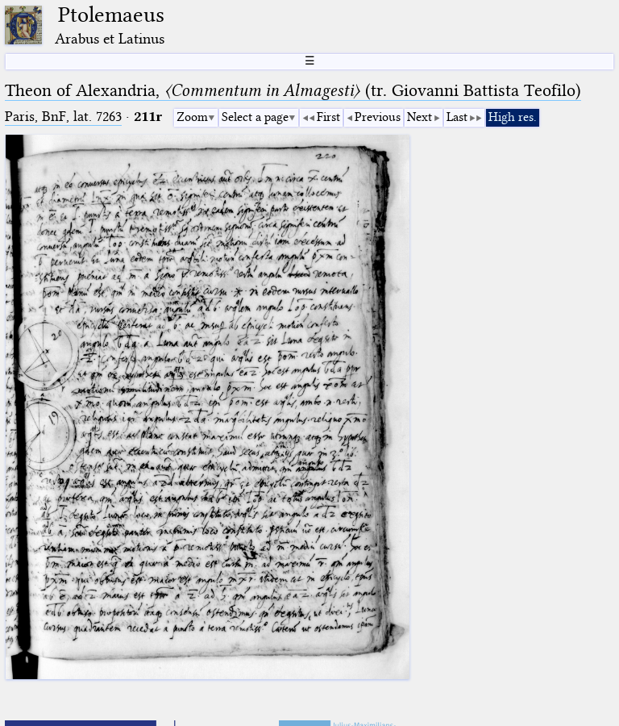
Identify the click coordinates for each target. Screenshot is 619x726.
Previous (378, 117)
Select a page (255, 117)
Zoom (192, 117)
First (328, 117)
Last (457, 117)
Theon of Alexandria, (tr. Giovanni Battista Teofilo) (293, 90)
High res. (512, 117)
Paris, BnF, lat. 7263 (63, 116)
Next (419, 117)
